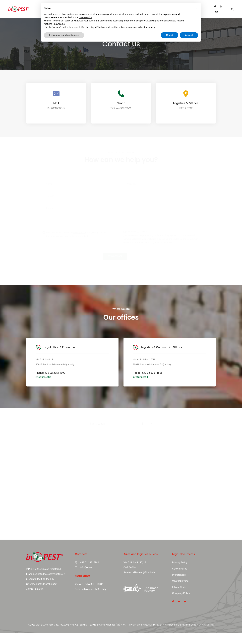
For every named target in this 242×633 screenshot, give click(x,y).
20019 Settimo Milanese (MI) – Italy (55, 364)
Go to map (186, 107)
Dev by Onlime (206, 624)
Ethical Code (179, 587)
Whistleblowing (180, 580)
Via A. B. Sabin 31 (45, 359)
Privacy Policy (79, 232)
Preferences (179, 574)
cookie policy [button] (85, 17)
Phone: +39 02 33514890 (50, 372)
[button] (43, 377)
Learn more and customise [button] (64, 35)
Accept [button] (189, 35)
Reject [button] (169, 35)
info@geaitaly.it (173, 624)
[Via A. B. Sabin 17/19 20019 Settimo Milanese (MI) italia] (121, 490)
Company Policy (181, 593)
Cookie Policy (179, 568)
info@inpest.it (56, 107)
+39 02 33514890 (120, 107)
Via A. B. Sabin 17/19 (144, 359)
